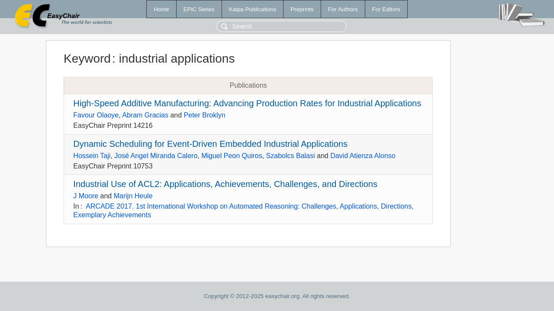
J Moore (85, 196)
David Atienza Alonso (362, 155)
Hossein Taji (91, 155)
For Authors (343, 9)
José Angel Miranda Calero (155, 155)
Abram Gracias (145, 115)
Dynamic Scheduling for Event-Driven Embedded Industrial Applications (210, 144)
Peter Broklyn (204, 115)
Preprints (301, 9)
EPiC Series (199, 9)
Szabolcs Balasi (290, 155)
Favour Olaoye (96, 115)
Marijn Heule (133, 196)
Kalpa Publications (253, 9)
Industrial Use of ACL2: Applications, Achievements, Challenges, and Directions (225, 184)
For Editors (386, 9)
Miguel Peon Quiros (231, 155)
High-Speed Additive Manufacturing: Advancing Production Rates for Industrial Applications (247, 103)
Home (161, 9)
